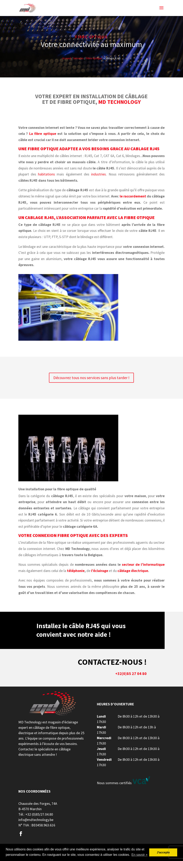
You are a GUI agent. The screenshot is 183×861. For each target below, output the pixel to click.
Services (78, 58)
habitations (46, 174)
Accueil (66, 58)
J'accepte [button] (163, 852)
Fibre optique (94, 58)
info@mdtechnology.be (35, 819)
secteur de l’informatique (143, 564)
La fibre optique (42, 133)
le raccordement (132, 196)
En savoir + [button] (139, 854)
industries (98, 174)
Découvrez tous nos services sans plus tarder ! (91, 377)
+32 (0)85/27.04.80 (39, 814)
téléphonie (76, 570)
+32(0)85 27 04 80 (131, 673)
